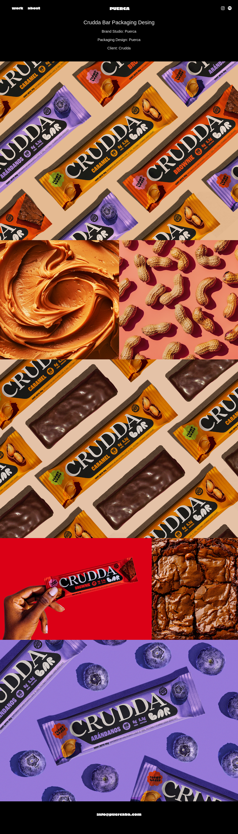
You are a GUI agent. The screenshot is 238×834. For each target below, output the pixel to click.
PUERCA (119, 8)
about (34, 8)
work (17, 8)
